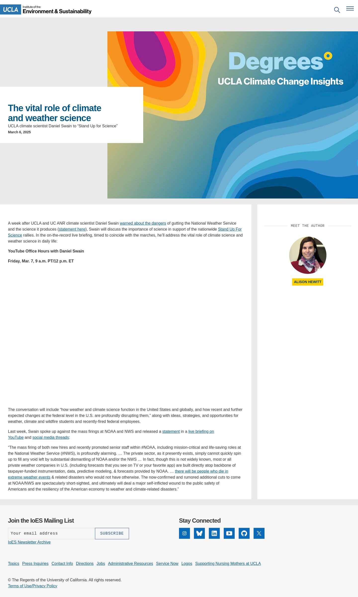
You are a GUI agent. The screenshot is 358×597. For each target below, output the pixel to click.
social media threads (50, 437)
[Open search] (337, 11)
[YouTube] (229, 537)
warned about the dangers (143, 223)
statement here (72, 229)
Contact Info (62, 563)
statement (171, 431)
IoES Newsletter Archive (29, 542)
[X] (259, 537)
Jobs (101, 563)
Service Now (167, 563)
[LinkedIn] (214, 537)
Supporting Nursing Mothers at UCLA (228, 563)
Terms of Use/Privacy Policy (32, 586)
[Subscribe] (112, 533)
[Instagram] (184, 537)
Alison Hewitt (307, 282)
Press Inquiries (35, 563)
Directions (84, 563)
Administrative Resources (130, 563)
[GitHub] (244, 537)
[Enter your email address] (51, 533)
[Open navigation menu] (350, 8)
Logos (186, 563)
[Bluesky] (199, 537)
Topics (13, 563)
